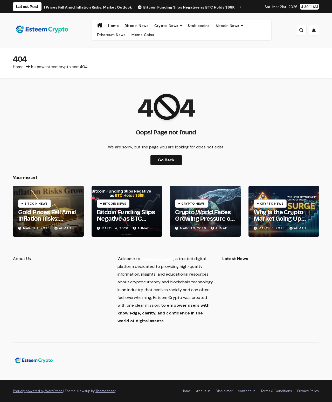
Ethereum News (111, 34)
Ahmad (62, 228)
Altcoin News (228, 25)
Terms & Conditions (276, 391)
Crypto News (166, 25)
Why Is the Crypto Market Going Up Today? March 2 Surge (278, 222)
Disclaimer (224, 391)
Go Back (166, 160)
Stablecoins (199, 25)
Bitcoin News (136, 25)
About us (203, 391)
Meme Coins (143, 34)
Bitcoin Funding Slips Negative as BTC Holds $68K (126, 219)
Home (113, 25)
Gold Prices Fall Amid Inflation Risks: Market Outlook (47, 219)
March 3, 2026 (193, 228)
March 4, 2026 (37, 228)
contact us (246, 391)
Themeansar (105, 391)
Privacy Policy (308, 391)
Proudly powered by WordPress (38, 391)
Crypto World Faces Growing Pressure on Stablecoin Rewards (204, 219)
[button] (301, 30)
